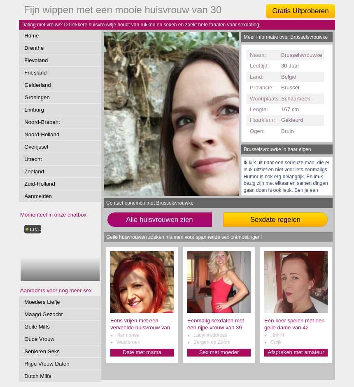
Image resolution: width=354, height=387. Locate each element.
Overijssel (36, 147)
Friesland (35, 73)
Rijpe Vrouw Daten (46, 364)
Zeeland (34, 171)
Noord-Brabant (42, 122)
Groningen (37, 97)
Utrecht (33, 159)
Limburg (34, 110)
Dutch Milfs (37, 376)
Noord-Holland (41, 134)
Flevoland (36, 60)
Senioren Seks (42, 351)
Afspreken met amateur (296, 352)
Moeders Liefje (42, 302)
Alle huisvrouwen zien (159, 220)
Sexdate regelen (275, 220)
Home (31, 36)
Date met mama (142, 352)
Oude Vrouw (39, 339)
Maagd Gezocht (43, 314)
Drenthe (34, 48)
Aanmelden (38, 196)
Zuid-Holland (39, 184)
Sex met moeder (219, 352)
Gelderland (37, 85)
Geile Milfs (37, 327)
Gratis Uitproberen (300, 11)
